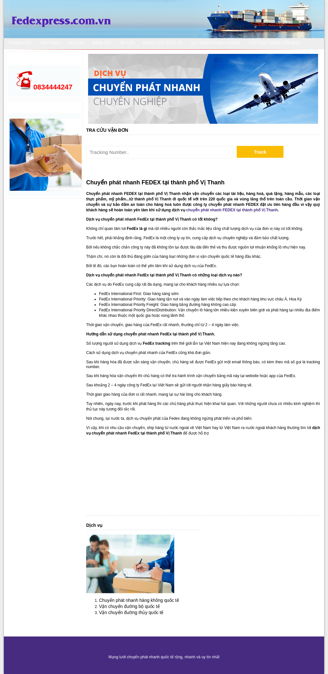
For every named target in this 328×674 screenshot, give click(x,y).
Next (308, 89)
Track (260, 152)
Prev (97, 89)
